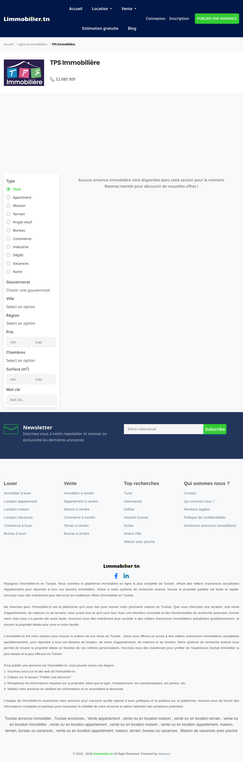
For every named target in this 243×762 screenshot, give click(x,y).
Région (12, 315)
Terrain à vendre (76, 526)
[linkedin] (126, 576)
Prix (9, 332)
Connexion (156, 18)
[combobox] (28, 290)
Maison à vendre (76, 509)
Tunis (128, 493)
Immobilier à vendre (79, 493)
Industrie (21, 246)
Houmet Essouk (136, 517)
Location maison (16, 509)
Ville (10, 298)
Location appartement (20, 501)
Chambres (15, 352)
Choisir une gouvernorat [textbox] (28, 290)
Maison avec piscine (139, 542)
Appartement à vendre (81, 501)
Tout (17, 189)
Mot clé (13, 389)
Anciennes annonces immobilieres (210, 526)
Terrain (19, 213)
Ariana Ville (132, 533)
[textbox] (20, 306)
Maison (19, 205)
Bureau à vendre (76, 533)
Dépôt (18, 254)
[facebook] (116, 576)
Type (10, 181)
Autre (17, 271)
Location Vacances (18, 517)
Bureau (19, 230)
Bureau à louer (15, 533)
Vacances (21, 263)
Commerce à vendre (79, 517)
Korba (128, 526)
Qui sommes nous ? (199, 501)
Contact (190, 493)
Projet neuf (22, 222)
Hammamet (133, 501)
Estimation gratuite (100, 28)
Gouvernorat (18, 282)
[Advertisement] (121, 130)
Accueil (75, 8)
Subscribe (215, 429)
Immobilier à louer (17, 493)
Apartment (22, 197)
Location (100, 8)
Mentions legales (197, 509)
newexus (164, 754)
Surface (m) (17, 369)
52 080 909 (65, 79)
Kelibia (129, 509)
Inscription (179, 18)
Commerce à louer (18, 526)
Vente (127, 8)
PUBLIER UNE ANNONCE (217, 18)
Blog (132, 28)
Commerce (22, 238)
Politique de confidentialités (205, 517)
